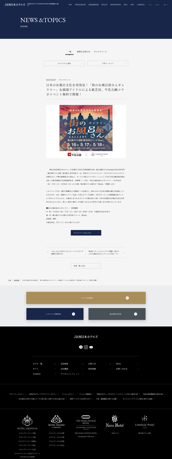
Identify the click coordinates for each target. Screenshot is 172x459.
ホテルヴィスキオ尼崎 (56, 441)
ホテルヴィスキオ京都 (56, 433)
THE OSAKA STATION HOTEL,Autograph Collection (86, 435)
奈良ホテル (115, 433)
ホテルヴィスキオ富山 (56, 445)
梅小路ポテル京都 (145, 433)
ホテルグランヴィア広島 (27, 449)
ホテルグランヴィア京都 (27, 433)
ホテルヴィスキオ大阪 (56, 437)
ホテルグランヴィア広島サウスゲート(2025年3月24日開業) (27, 455)
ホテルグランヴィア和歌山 (27, 441)
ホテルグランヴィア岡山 (27, 445)
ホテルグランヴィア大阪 (27, 437)
